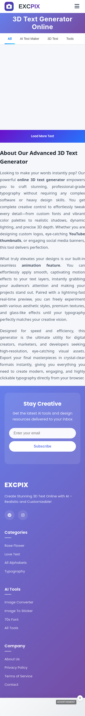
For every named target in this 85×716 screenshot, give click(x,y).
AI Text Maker (29, 38)
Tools (70, 38)
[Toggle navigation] (76, 6)
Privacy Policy (16, 667)
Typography (15, 571)
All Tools (11, 627)
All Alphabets (16, 562)
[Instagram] (23, 515)
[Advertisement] (42, 87)
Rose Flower (14, 545)
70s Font (12, 619)
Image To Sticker (19, 610)
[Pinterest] (10, 515)
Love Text (12, 554)
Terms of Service (18, 676)
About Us (12, 659)
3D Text (52, 38)
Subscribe (42, 446)
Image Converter (19, 602)
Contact (11, 684)
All (10, 38)
